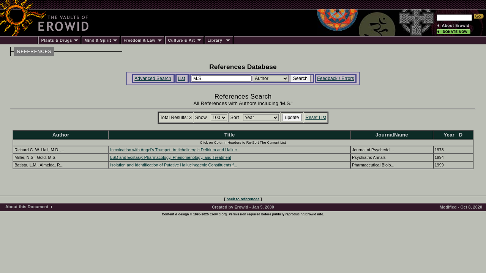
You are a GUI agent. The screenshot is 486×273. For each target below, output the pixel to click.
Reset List (315, 117)
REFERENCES (34, 51)
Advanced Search (152, 78)
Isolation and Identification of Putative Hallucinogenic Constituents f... (173, 165)
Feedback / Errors (335, 78)
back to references (243, 199)
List (181, 78)
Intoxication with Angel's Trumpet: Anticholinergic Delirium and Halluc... (175, 149)
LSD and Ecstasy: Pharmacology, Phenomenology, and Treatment (170, 157)
